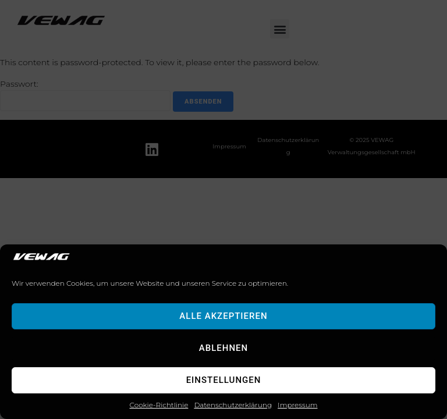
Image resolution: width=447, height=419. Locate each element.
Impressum (297, 404)
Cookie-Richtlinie (159, 404)
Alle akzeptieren (223, 316)
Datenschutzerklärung (233, 404)
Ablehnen (223, 348)
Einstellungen (223, 380)
